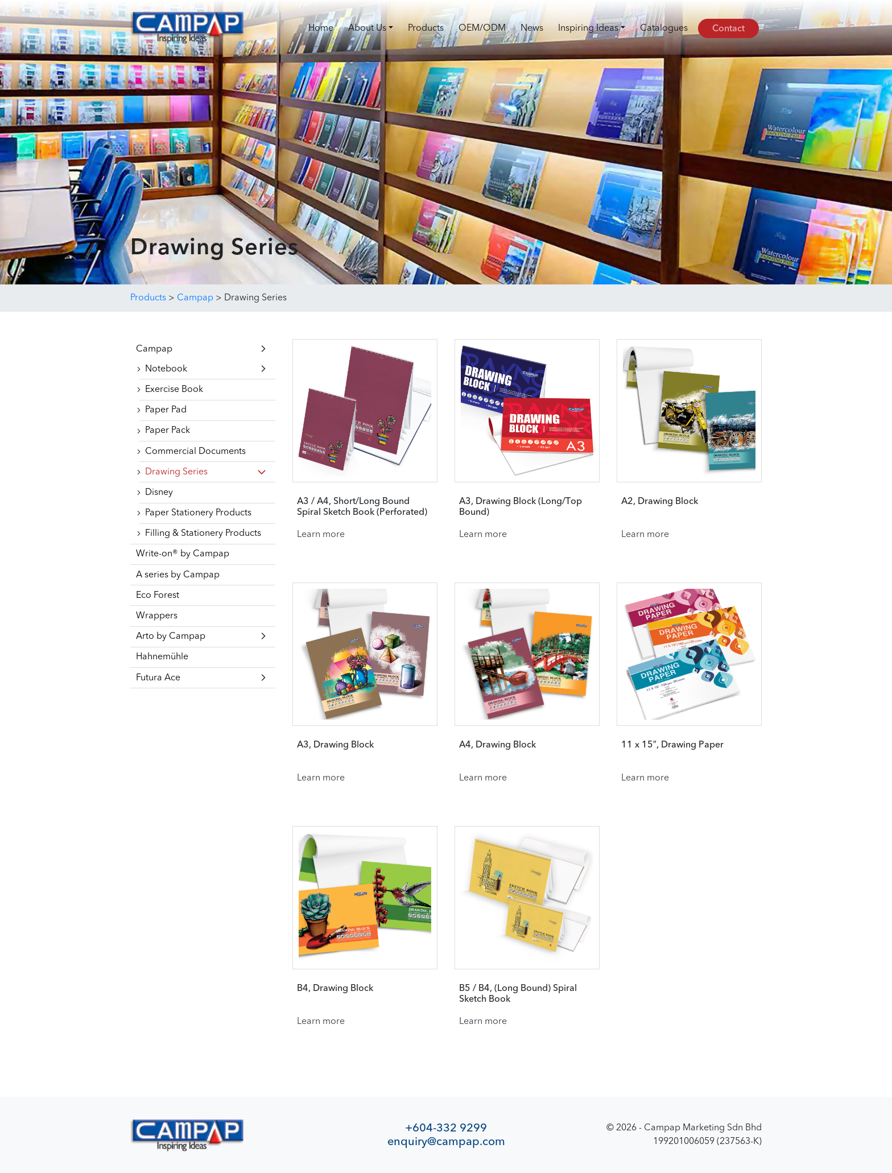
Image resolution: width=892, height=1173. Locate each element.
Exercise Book (174, 389)
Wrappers (156, 616)
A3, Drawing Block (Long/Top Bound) (520, 507)
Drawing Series (176, 472)
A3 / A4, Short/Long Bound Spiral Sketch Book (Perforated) (362, 507)
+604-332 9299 (446, 1127)
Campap (154, 349)
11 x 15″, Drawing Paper (672, 745)
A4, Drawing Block (497, 745)
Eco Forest (157, 595)
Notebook (166, 369)
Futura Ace (158, 678)
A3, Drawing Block (335, 745)
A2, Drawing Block (659, 501)
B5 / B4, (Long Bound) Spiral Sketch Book (518, 994)
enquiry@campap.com (446, 1141)
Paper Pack (167, 430)
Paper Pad (166, 410)
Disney (159, 492)
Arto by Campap (170, 636)
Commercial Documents (195, 451)
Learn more (321, 534)
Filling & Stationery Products (203, 533)
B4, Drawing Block (335, 988)
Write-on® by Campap (182, 554)
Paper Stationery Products (198, 513)
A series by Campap (178, 575)
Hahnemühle (162, 657)
